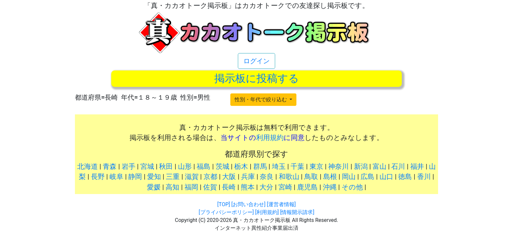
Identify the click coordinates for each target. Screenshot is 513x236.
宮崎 (285, 187)
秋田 (166, 166)
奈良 (267, 177)
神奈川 (338, 166)
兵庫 (248, 177)
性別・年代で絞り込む (261, 99)
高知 (172, 187)
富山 (379, 166)
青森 (109, 166)
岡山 (349, 177)
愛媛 (154, 187)
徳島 (405, 177)
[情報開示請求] (297, 212)
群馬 (260, 166)
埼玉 (279, 166)
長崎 (229, 187)
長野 (98, 177)
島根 (330, 177)
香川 (424, 177)
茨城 (222, 166)
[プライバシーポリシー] (226, 212)
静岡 (135, 177)
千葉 (297, 166)
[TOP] (223, 204)
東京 (316, 166)
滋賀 (192, 177)
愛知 (154, 177)
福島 (203, 166)
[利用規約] (267, 212)
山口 (386, 177)
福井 (417, 166)
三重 (173, 177)
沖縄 (330, 187)
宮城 (147, 166)
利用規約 (270, 138)
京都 (210, 177)
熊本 (248, 187)
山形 (185, 166)
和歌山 (289, 177)
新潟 (361, 166)
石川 (398, 166)
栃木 (241, 166)
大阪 (229, 177)
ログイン (256, 61)
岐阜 (116, 177)
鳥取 (311, 177)
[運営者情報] (281, 204)
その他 (352, 187)
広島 (367, 177)
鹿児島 (307, 187)
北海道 (87, 166)
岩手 (128, 166)
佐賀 (210, 187)
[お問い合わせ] (248, 204)
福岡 (191, 187)
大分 (266, 187)
